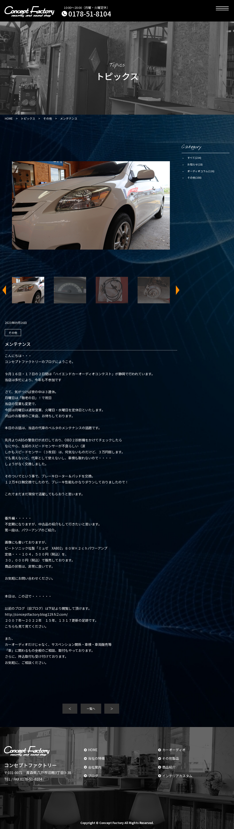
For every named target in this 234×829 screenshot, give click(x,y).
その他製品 (168, 758)
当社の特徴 (94, 758)
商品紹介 (167, 767)
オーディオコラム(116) (200, 171)
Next (174, 290)
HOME (91, 749)
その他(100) (194, 177)
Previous (7, 290)
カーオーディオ (171, 749)
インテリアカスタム (175, 775)
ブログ (91, 775)
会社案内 (92, 767)
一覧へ (91, 708)
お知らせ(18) (195, 164)
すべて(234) (194, 158)
